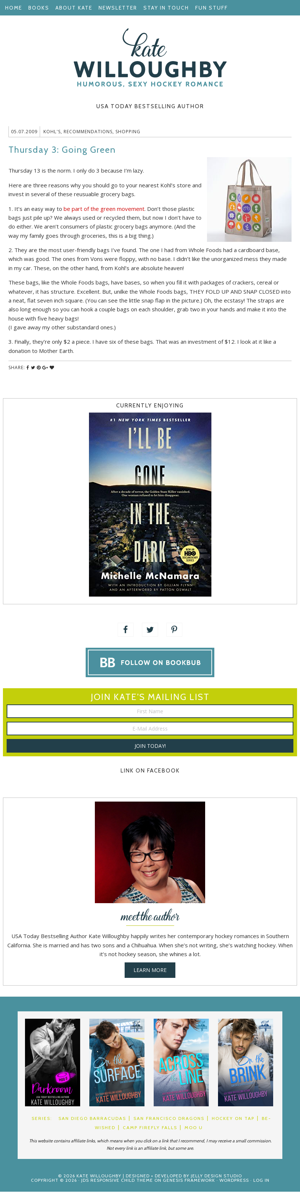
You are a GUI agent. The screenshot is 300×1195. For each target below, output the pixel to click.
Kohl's (52, 135)
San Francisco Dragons (168, 1121)
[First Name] (150, 714)
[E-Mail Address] (150, 732)
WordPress (234, 1183)
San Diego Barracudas (92, 1121)
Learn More (150, 973)
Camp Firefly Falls (150, 1131)
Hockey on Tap (233, 1121)
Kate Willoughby (150, 57)
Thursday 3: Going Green (62, 153)
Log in (261, 1183)
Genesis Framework (189, 1183)
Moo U (194, 1131)
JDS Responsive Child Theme (117, 1183)
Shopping (127, 135)
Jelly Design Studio (216, 1179)
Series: (42, 1121)
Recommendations (88, 135)
